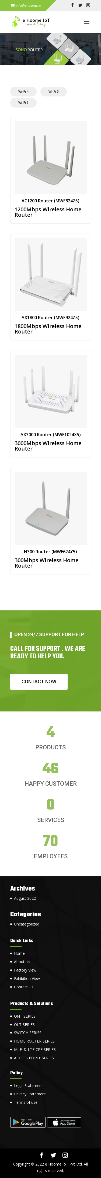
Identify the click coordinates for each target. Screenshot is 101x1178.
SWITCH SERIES (27, 1032)
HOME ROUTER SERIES (34, 1041)
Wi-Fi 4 (23, 91)
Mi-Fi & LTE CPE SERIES (35, 1049)
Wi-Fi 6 (23, 102)
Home (19, 953)
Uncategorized (26, 924)
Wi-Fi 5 (53, 91)
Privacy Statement (30, 1093)
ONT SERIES (25, 1016)
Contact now (39, 681)
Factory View (25, 970)
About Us (22, 961)
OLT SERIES (24, 1024)
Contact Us (23, 986)
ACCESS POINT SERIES (34, 1057)
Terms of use (25, 1102)
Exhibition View (27, 978)
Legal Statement (28, 1085)
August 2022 (25, 898)
